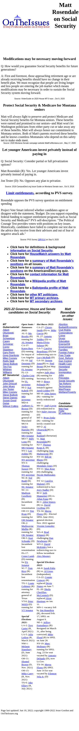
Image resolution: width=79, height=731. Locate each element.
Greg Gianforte (11, 355)
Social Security (67, 380)
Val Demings (27, 362)
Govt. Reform (66, 358)
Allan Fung (42, 498)
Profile (61, 411)
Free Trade (65, 355)
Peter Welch (27, 603)
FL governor (26, 383)
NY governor (28, 459)
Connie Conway (44, 579)
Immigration (65, 372)
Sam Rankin (40, 434)
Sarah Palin (49, 568)
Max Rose (50, 468)
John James (50, 393)
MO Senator (28, 435)
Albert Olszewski (8, 331)
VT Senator (27, 610)
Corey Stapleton (8, 348)
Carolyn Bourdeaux (44, 350)
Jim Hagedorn (47, 610)
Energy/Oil (64, 344)
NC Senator (27, 486)
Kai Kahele (26, 389)
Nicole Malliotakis (46, 474)
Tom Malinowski (45, 452)
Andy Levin (50, 405)
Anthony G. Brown (27, 407)
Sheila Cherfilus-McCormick (44, 592)
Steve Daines (10, 397)
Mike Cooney (10, 358)
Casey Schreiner (8, 342)
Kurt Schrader (27, 539)
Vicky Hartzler (26, 428)
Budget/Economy (68, 327)
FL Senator (27, 369)
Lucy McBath (44, 357)
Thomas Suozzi (26, 467)
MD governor (26, 398)
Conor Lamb (28, 556)
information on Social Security (31, 250)
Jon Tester (8, 389)
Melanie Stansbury (27, 648)
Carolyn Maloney (45, 482)
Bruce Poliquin (43, 383)
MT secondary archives (46, 301)
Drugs (62, 338)
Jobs (61, 375)
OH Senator (27, 520)
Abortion (63, 324)
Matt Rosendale (42, 440)
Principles (64, 378)
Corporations (65, 332)
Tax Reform (65, 383)
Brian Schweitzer (9, 337)
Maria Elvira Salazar (43, 344)
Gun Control (65, 361)
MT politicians (65, 413)
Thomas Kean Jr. (44, 446)
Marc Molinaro (43, 645)
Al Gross (48, 571)
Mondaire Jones (45, 465)
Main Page (63, 409)
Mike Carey (27, 673)
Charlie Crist (28, 375)
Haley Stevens (48, 411)
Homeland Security (64, 368)
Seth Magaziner (42, 494)
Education (64, 341)
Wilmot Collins (10, 406)
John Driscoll (10, 383)
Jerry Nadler (43, 489)
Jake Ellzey (27, 684)
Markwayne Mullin (28, 527)
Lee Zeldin (27, 452)
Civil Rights (65, 330)
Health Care (65, 363)
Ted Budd (27, 479)
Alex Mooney (44, 556)
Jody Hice (49, 372)
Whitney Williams (7, 371)
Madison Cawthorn (27, 494)
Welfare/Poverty (67, 392)
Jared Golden (43, 390)
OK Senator (27, 535)
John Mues (9, 386)
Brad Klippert (43, 533)
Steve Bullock (10, 363)
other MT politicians (43, 294)
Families (63, 349)
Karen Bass (27, 348)
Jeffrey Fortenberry (43, 624)
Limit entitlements (20, 193)
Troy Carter (27, 627)
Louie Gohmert (28, 585)
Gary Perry (9, 352)
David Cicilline (43, 506)
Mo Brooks (27, 335)
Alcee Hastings (44, 600)
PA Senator (25, 564)
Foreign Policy (66, 352)
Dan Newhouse (45, 539)
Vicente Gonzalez (45, 526)
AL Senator (27, 342)
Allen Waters (48, 502)
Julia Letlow (27, 636)
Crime (62, 335)
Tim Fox (7, 366)
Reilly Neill (8, 361)
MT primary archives (44, 298)
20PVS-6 (41, 240)
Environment (65, 346)
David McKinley (43, 545)
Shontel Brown (25, 663)
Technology (65, 386)
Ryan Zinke (49, 417)
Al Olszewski (42, 428)
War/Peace (65, 389)
